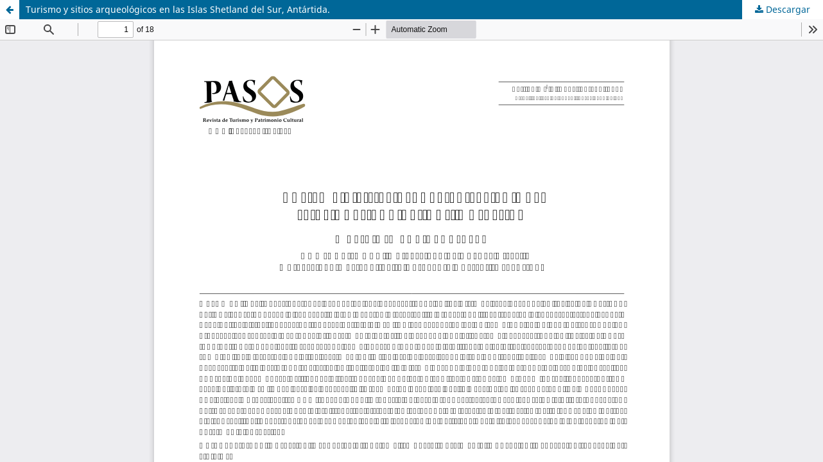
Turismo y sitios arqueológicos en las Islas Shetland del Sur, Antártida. (178, 9)
